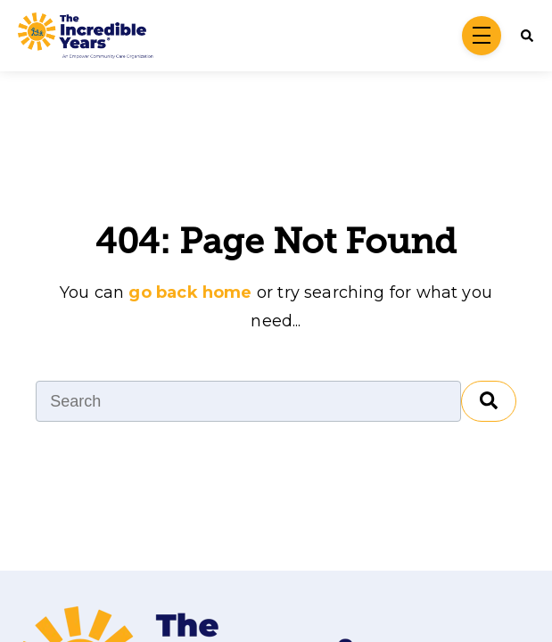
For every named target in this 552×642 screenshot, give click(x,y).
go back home (189, 292)
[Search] (522, 36)
